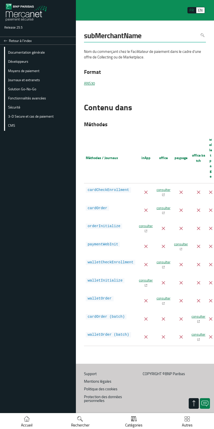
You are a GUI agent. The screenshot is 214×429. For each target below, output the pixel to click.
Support (90, 373)
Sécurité (14, 107)
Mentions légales (97, 381)
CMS (11, 125)
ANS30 (89, 83)
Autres (187, 425)
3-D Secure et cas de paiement (31, 116)
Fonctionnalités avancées (27, 97)
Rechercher (80, 425)
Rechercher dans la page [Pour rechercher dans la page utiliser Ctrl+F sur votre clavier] (202, 35)
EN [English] (200, 10)
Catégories (133, 425)
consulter (163, 189)
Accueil (26, 425)
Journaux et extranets (24, 79)
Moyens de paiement (23, 70)
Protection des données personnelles (103, 398)
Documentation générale (26, 52)
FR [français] (191, 10)
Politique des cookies (100, 389)
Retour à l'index (20, 40)
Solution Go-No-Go (22, 88)
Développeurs (18, 61)
